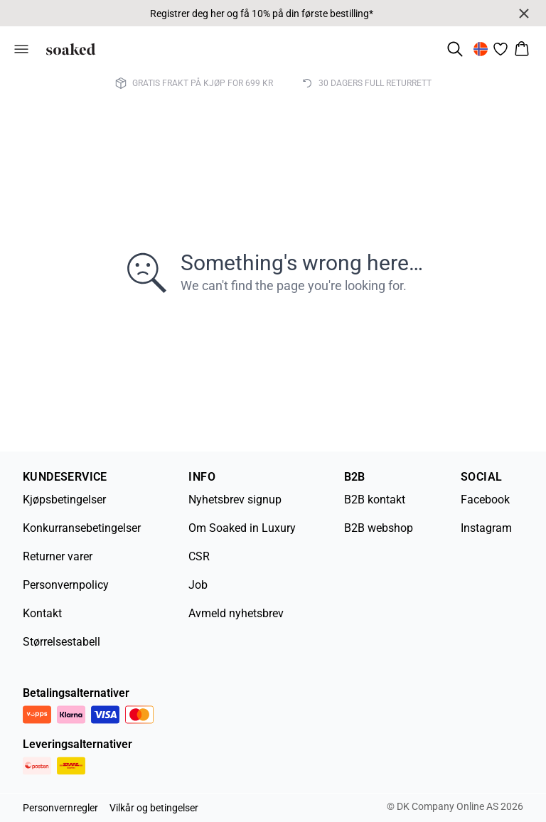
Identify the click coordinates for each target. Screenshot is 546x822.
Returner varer (57, 556)
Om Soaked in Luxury (242, 528)
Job (198, 585)
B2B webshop (378, 528)
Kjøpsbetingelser (64, 499)
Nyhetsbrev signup (235, 499)
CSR (199, 556)
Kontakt (42, 613)
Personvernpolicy (66, 585)
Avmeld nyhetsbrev (236, 613)
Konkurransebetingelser (82, 528)
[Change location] (480, 49)
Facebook (485, 499)
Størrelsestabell (61, 641)
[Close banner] (524, 13)
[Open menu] (21, 49)
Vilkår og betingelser (153, 807)
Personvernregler (60, 807)
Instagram (486, 528)
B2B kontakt (374, 499)
